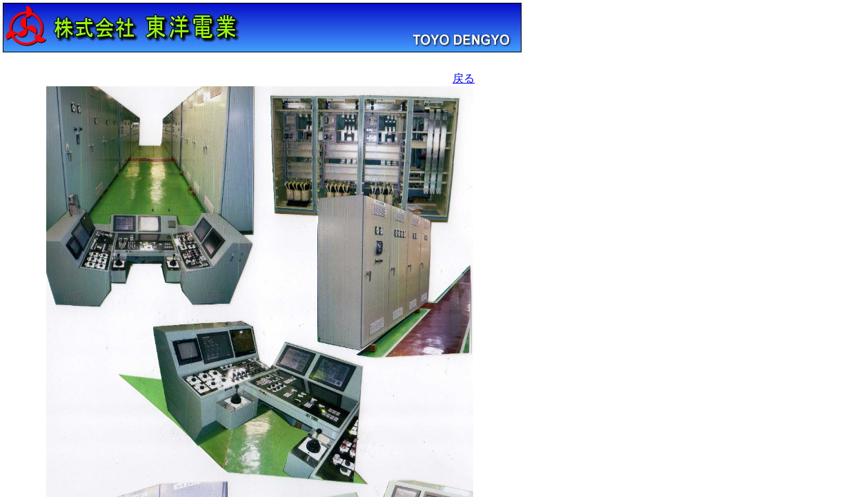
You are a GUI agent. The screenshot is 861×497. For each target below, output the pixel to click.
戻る (464, 78)
